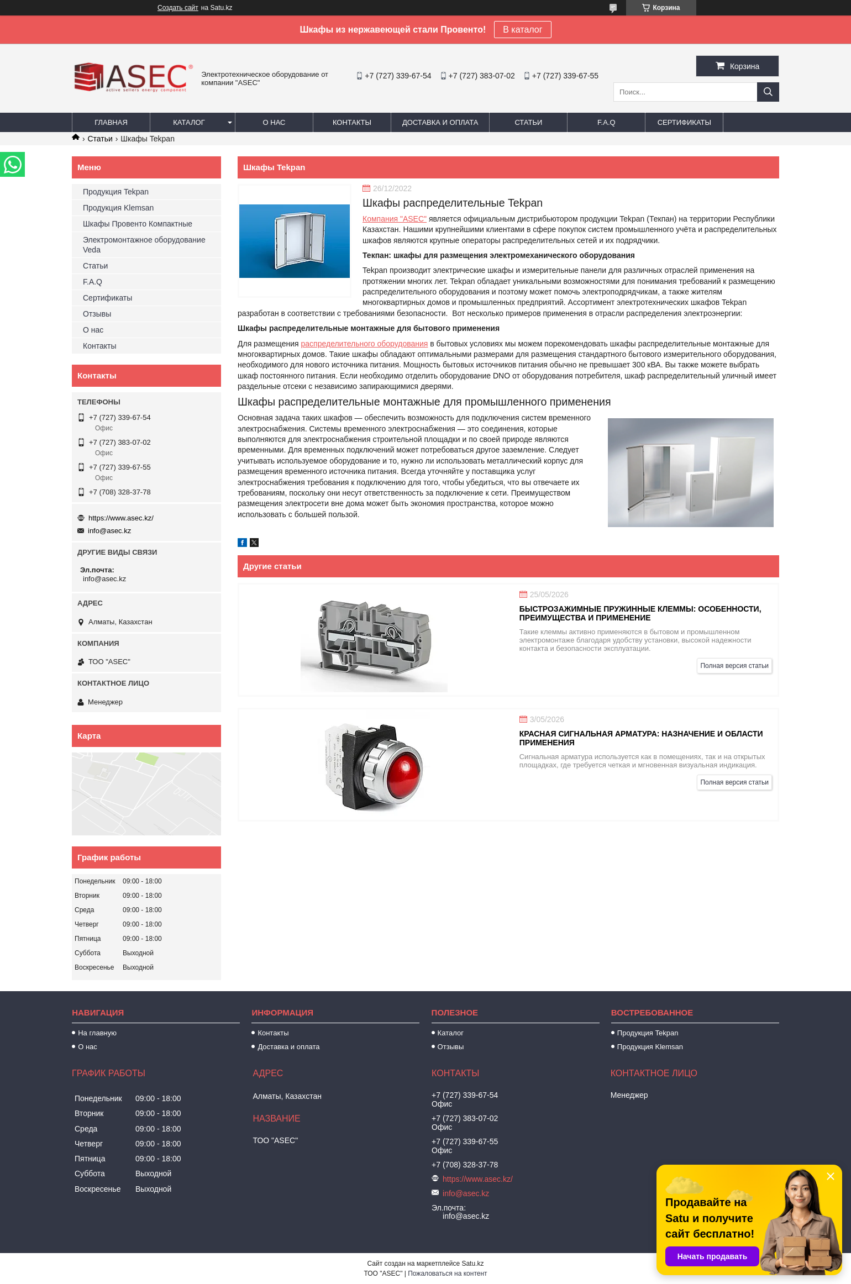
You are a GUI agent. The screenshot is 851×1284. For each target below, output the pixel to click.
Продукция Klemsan (118, 207)
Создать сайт (177, 8)
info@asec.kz (109, 531)
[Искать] (768, 92)
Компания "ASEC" (395, 218)
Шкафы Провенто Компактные (137, 223)
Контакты (352, 122)
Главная (111, 122)
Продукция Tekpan (116, 191)
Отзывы (97, 313)
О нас (274, 122)
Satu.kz (472, 1263)
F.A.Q (606, 122)
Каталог (188, 122)
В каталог (522, 29)
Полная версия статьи (734, 666)
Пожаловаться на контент (447, 1273)
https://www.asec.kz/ (121, 518)
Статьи (528, 122)
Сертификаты (684, 122)
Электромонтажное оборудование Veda (144, 244)
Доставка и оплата (440, 122)
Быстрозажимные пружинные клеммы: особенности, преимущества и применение (640, 613)
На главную (97, 1033)
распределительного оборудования (364, 343)
